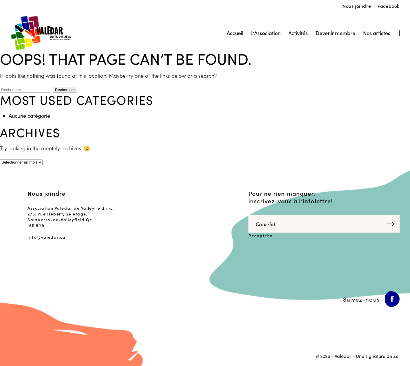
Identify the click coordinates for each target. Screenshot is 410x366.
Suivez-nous (361, 299)
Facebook (389, 5)
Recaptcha (260, 235)
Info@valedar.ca (46, 237)
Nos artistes (376, 33)
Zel (396, 356)
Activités (298, 33)
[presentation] (288, 254)
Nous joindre (357, 5)
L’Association (266, 33)
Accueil (235, 33)
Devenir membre (335, 33)
